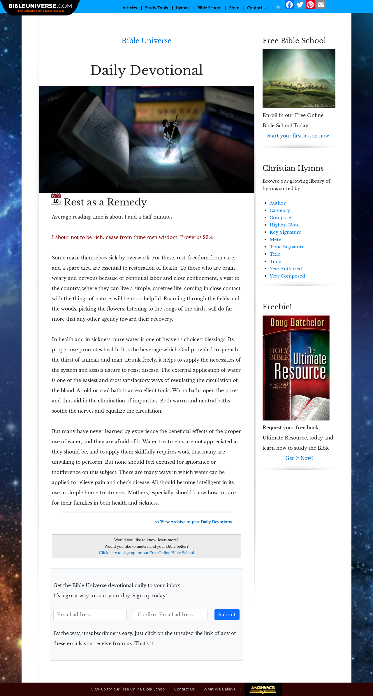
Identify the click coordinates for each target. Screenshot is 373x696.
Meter (276, 239)
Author (278, 203)
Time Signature (287, 247)
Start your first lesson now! (299, 136)
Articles (129, 7)
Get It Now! (299, 458)
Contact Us (257, 7)
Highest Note (285, 225)
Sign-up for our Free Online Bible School (128, 688)
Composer (281, 217)
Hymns (182, 7)
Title (275, 254)
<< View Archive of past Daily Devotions (193, 521)
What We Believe (219, 688)
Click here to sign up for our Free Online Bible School (146, 552)
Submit (226, 614)
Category (280, 210)
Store (234, 7)
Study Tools (156, 7)
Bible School (209, 7)
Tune (275, 261)
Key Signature (285, 232)
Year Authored (286, 268)
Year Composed (287, 276)
